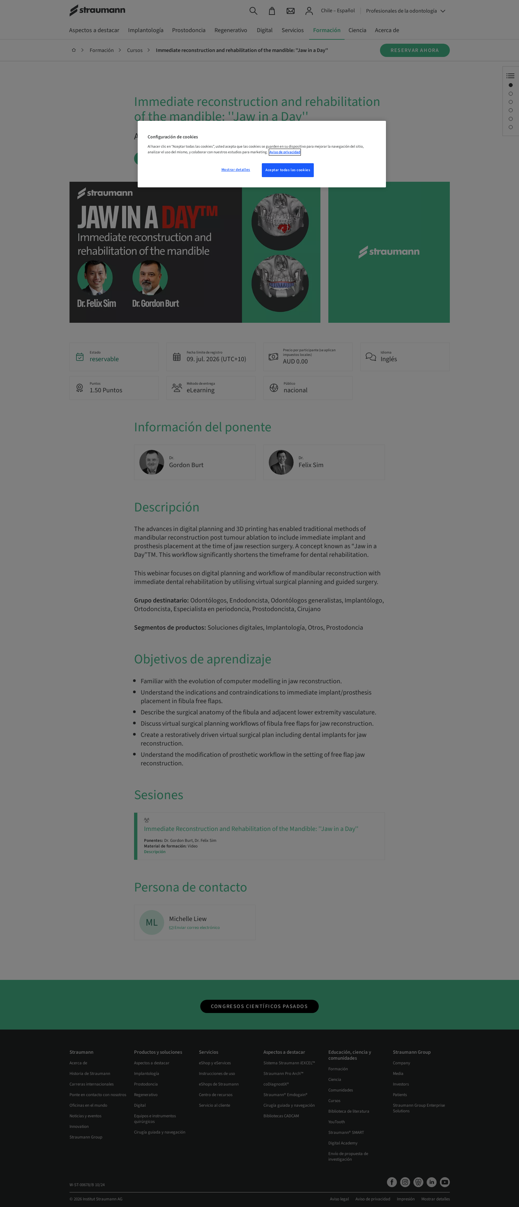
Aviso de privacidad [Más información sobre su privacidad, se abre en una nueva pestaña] (284, 152)
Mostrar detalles (235, 169)
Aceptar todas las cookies (287, 170)
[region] (262, 154)
